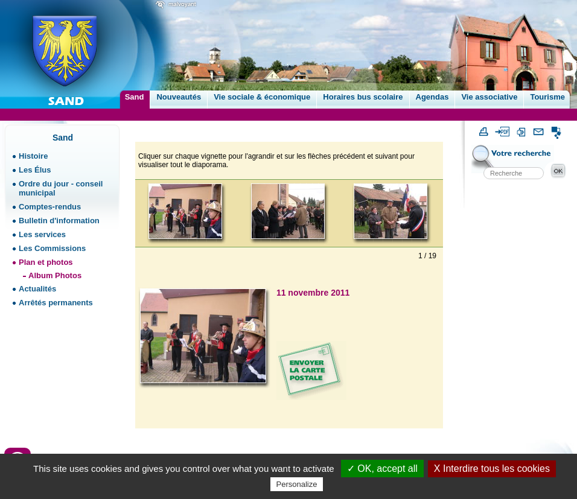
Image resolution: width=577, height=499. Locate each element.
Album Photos (54, 275)
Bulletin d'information (59, 220)
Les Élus (35, 169)
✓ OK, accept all (382, 468)
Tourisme (547, 96)
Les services (42, 234)
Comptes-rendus (50, 206)
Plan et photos (46, 262)
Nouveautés (178, 96)
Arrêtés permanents (56, 302)
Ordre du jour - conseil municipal (61, 188)
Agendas (432, 96)
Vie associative (489, 96)
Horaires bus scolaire (363, 96)
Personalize (296, 484)
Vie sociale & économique (262, 96)
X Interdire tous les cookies (492, 468)
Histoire (33, 156)
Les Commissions (52, 248)
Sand (134, 96)
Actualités (37, 288)
